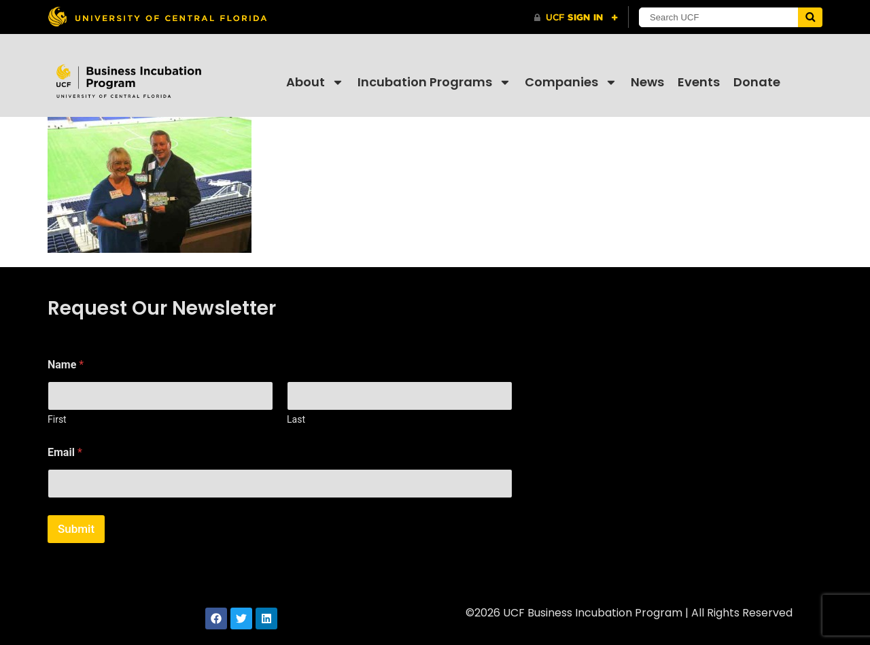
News (647, 81)
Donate (756, 81)
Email (65, 452)
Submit (76, 529)
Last (296, 419)
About (315, 82)
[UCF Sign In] (576, 17)
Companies (571, 82)
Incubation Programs (434, 82)
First (57, 419)
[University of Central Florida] (157, 16)
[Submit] (810, 17)
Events (699, 81)
